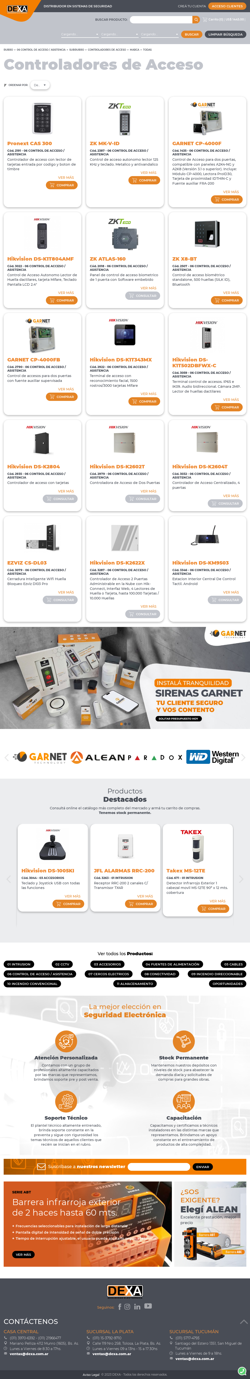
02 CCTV (62, 964)
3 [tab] (129, 723)
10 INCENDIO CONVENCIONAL (32, 984)
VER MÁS (66, 177)
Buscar (192, 34)
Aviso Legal (91, 1375)
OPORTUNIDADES (228, 984)
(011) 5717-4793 (187, 1338)
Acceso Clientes (227, 6)
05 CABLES (233, 964)
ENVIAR (202, 1167)
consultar (142, 295)
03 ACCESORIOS (107, 964)
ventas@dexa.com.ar (29, 1354)
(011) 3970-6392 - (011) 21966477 (35, 1338)
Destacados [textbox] (40, 85)
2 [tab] (125, 723)
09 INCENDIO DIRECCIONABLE (217, 974)
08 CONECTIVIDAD (160, 974)
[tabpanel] (125, 678)
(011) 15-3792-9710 (107, 1338)
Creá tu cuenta (192, 6)
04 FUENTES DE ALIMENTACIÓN (172, 964)
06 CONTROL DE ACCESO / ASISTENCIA (41, 49)
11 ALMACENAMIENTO (135, 984)
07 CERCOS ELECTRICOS (108, 974)
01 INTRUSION (19, 964)
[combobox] (80, 34)
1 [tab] (121, 723)
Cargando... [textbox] (69, 34)
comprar (62, 185)
